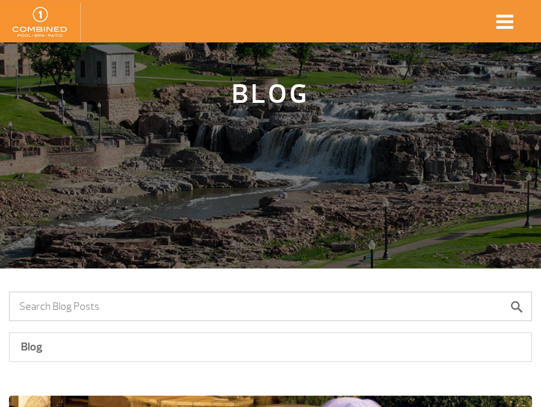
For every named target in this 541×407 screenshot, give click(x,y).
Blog (31, 347)
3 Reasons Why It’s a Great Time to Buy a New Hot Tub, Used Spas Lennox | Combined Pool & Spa (40, 22)
